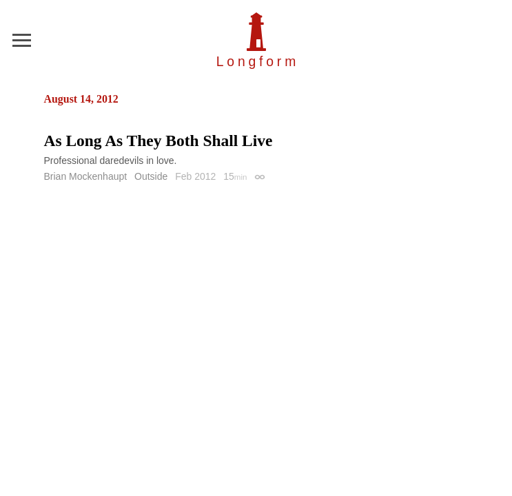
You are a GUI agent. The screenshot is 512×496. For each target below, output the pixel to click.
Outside (150, 176)
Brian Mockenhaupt (85, 176)
